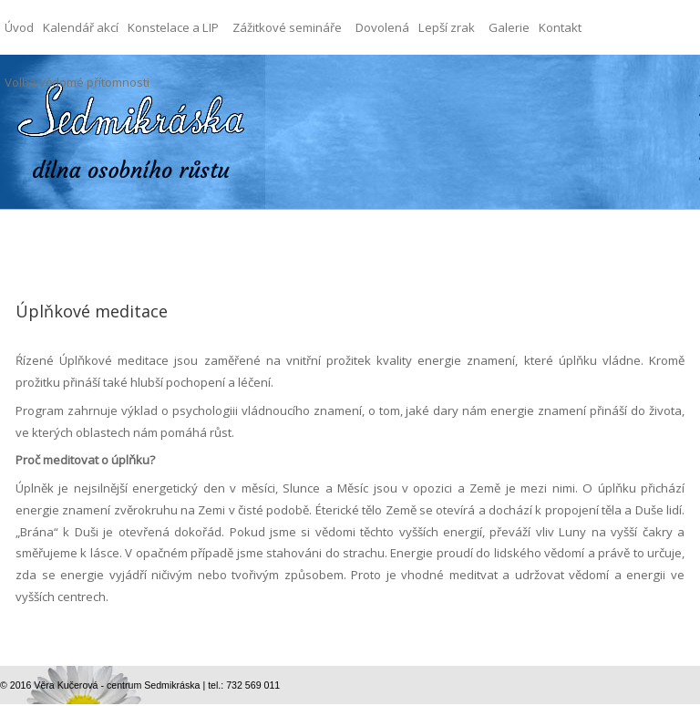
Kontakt (560, 27)
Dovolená (382, 27)
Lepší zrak (451, 18)
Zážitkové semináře (291, 18)
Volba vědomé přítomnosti (77, 82)
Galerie (509, 27)
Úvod (19, 27)
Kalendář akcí (80, 27)
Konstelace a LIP (178, 18)
